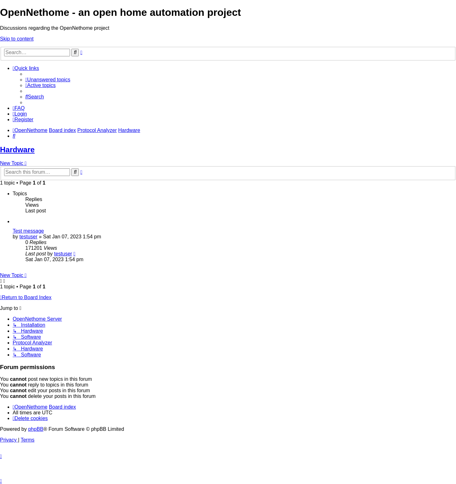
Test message (28, 231)
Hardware (17, 149)
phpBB (35, 429)
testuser (28, 236)
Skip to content (17, 38)
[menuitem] (47, 79)
